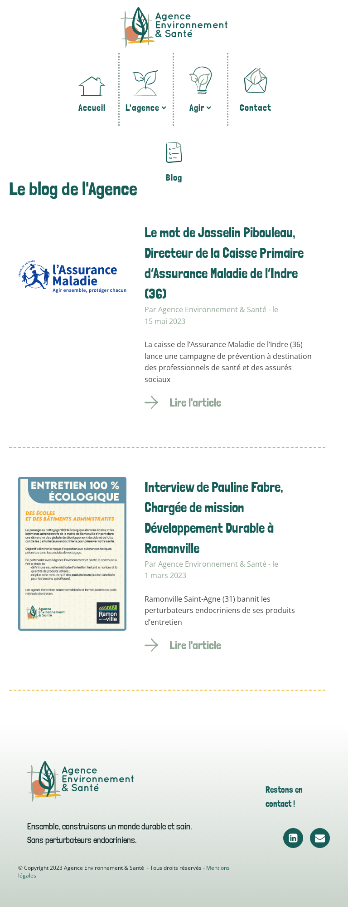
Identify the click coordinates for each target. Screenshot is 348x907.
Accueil (92, 107)
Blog (174, 177)
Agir (200, 107)
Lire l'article (195, 402)
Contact (255, 107)
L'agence (146, 107)
